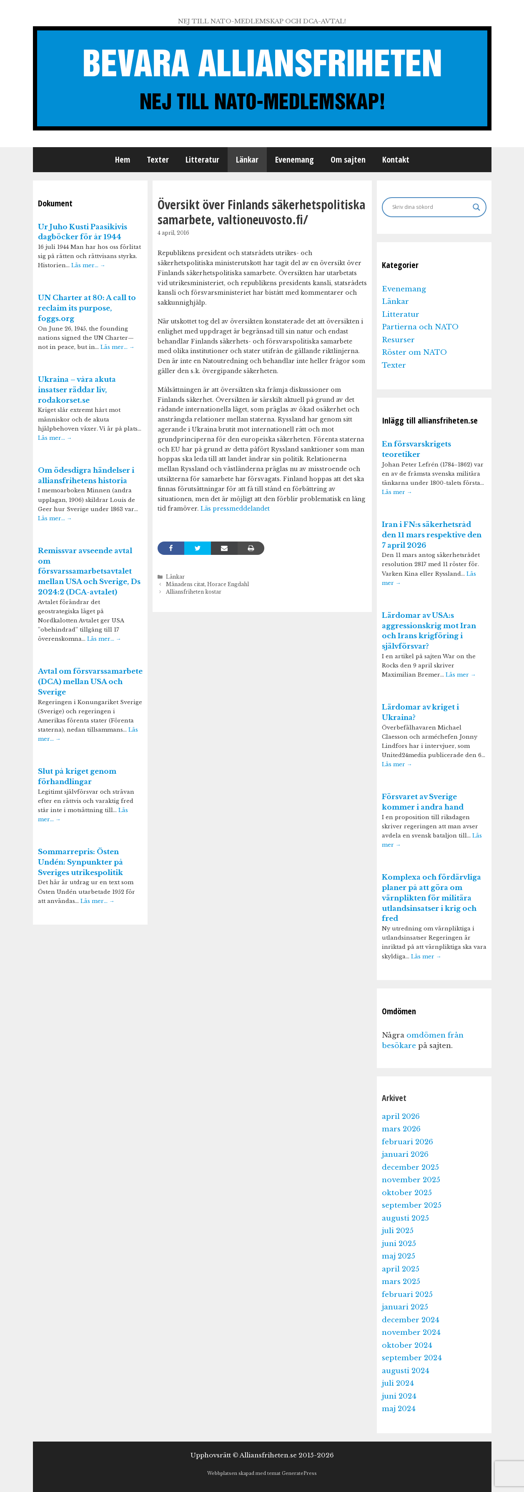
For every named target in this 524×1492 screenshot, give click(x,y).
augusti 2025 (405, 1218)
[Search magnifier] (476, 207)
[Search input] (430, 207)
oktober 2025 (407, 1193)
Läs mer (397, 492)
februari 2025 (407, 1294)
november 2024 (411, 1332)
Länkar (247, 159)
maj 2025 (398, 1256)
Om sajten (348, 159)
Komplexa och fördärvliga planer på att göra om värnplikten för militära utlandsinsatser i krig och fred (431, 898)
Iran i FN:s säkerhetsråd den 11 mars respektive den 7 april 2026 (431, 535)
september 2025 (411, 1205)
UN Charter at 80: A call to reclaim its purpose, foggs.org (87, 308)
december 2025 (410, 1167)
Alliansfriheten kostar (193, 592)
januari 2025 (405, 1307)
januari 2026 (405, 1154)
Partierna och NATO (420, 327)
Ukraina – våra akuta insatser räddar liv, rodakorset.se (77, 390)
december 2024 (410, 1320)
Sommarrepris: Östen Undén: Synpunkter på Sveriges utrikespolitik (80, 862)
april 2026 (401, 1116)
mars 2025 (401, 1281)
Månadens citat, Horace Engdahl (207, 584)
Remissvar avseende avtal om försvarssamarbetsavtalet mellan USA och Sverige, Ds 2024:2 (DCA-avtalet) (89, 572)
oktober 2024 (407, 1345)
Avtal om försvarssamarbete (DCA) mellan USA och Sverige (90, 682)
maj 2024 (399, 1408)
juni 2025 (399, 1243)
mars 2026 (401, 1129)
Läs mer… (88, 265)
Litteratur (202, 159)
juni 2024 (399, 1396)
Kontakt (395, 159)
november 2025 (411, 1180)
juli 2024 (398, 1383)
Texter (158, 159)
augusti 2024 (405, 1371)
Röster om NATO (414, 352)
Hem (122, 159)
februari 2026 (407, 1142)
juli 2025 (398, 1230)
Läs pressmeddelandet (234, 508)
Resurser (398, 340)
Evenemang (294, 159)
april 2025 (400, 1269)
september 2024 (412, 1358)
